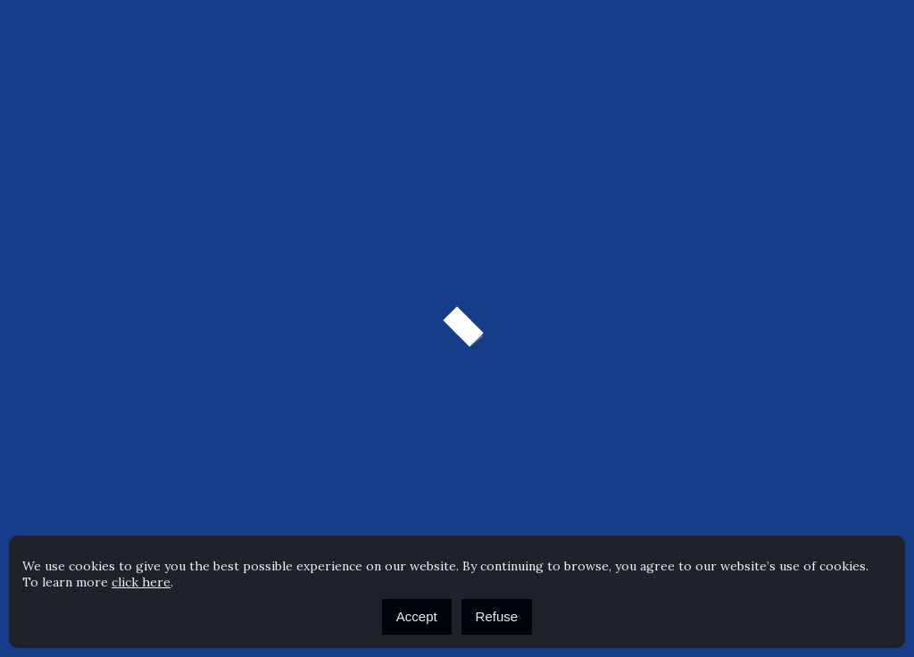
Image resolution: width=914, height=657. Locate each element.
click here (141, 582)
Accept (416, 616)
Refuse (497, 616)
